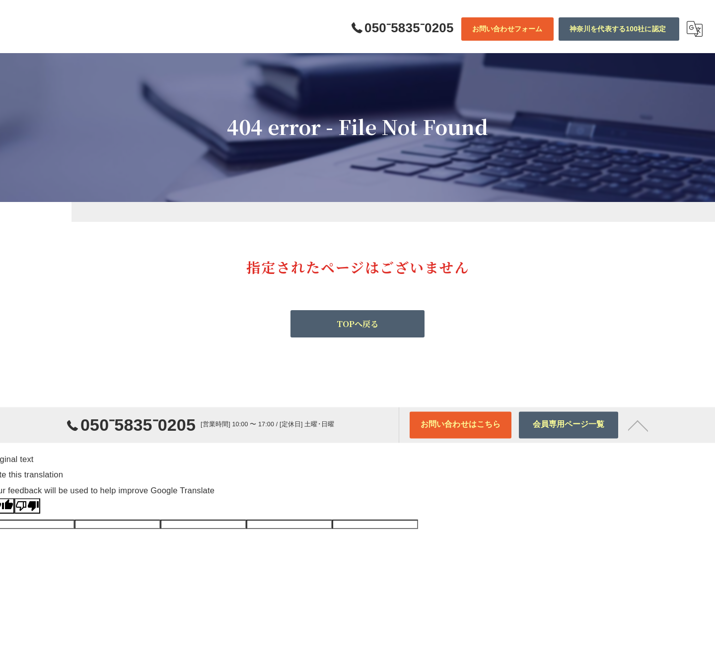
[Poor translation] (27, 506)
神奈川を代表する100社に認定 (618, 29)
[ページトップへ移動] (638, 434)
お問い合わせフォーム (507, 29)
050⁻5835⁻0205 (125, 435)
